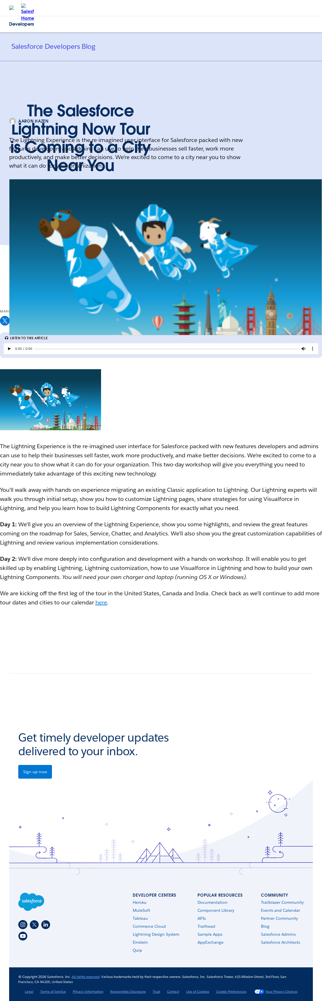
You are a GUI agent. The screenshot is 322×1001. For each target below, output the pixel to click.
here (101, 602)
